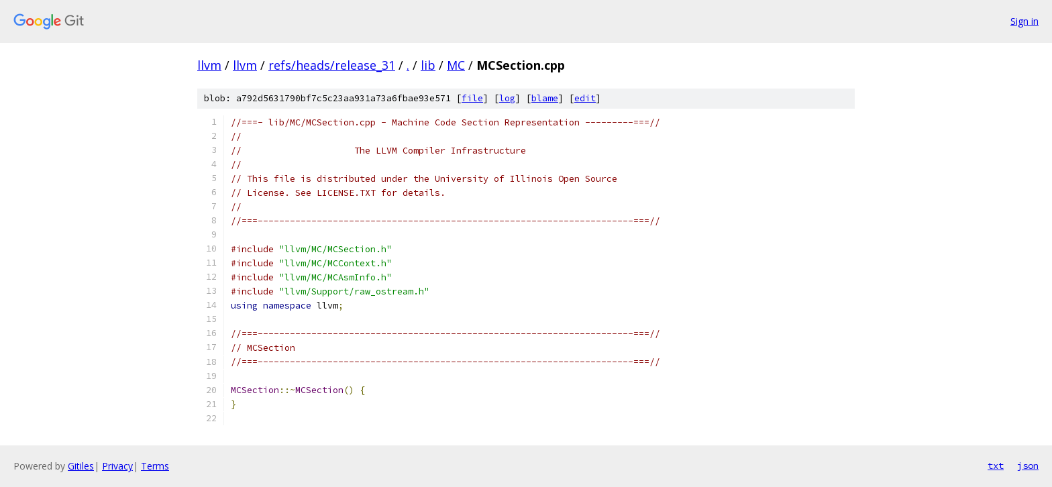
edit (585, 98)
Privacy (117, 465)
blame (544, 98)
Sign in (1024, 21)
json (1028, 465)
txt (996, 465)
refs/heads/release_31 (331, 65)
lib (428, 65)
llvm (209, 65)
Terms (155, 465)
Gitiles (81, 465)
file (472, 98)
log (507, 98)
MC (456, 65)
